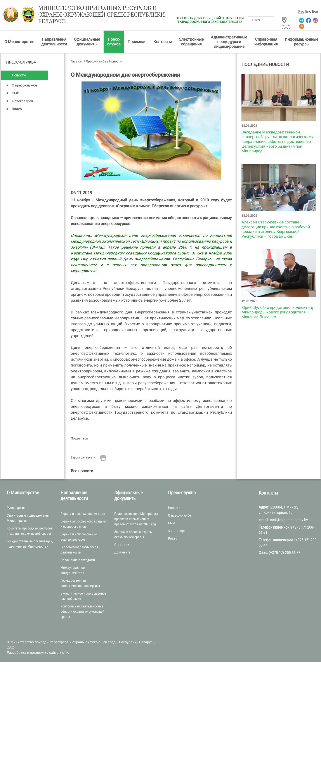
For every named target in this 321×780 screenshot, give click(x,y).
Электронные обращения (191, 41)
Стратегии (121, 545)
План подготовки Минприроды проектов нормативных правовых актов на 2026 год (136, 519)
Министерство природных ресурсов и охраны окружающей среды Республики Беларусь (101, 14)
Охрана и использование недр (83, 514)
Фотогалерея (22, 101)
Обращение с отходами (78, 560)
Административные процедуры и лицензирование (229, 42)
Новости (19, 75)
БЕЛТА (64, 652)
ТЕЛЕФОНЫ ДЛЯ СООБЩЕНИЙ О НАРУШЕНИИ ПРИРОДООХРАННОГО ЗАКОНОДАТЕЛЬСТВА (210, 20)
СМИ (15, 93)
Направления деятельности (54, 41)
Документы (122, 552)
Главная (77, 61)
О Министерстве (19, 41)
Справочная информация (266, 41)
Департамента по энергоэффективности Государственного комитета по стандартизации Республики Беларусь (151, 412)
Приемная (137, 41)
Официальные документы (87, 41)
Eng (308, 11)
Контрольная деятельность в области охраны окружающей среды (82, 611)
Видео (17, 109)
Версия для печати (83, 457)
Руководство (16, 508)
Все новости (82, 471)
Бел (315, 11)
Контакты (162, 41)
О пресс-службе (24, 85)
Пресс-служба (114, 41)
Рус (301, 11)
